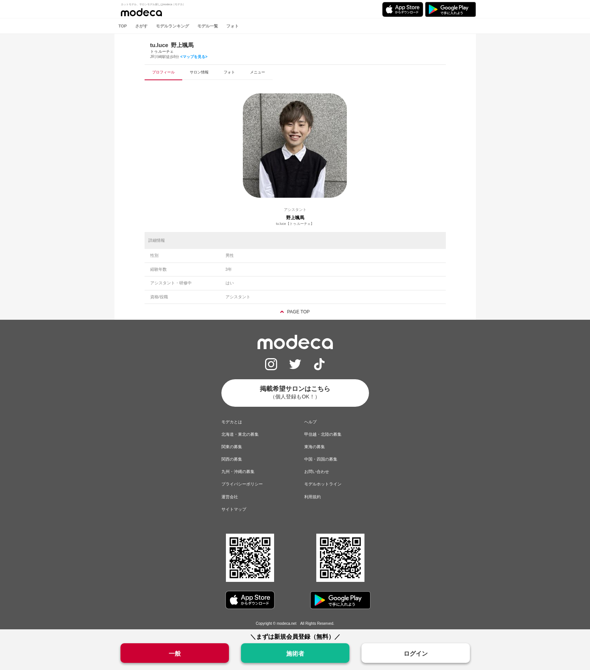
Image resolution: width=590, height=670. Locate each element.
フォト (232, 26)
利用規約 (312, 496)
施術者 (295, 653)
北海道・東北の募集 (240, 434)
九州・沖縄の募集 (238, 471)
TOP (123, 26)
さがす (141, 26)
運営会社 (229, 496)
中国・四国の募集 (320, 459)
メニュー (257, 72)
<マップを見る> (193, 57)
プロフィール (163, 72)
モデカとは (231, 422)
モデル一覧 (207, 26)
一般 (175, 653)
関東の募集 (231, 446)
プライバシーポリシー (242, 484)
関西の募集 (231, 459)
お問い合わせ (316, 471)
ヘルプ (310, 422)
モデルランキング (172, 26)
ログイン (416, 653)
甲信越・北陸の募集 (322, 434)
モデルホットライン (322, 484)
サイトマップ (233, 509)
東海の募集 (314, 446)
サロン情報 (199, 72)
